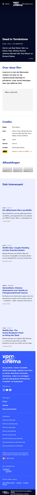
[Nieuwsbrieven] (27, 4)
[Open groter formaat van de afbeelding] (7, 169)
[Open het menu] (6, 4)
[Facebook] (10, 390)
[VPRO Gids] (7, 471)
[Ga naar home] (17, 4)
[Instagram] (3, 390)
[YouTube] (7, 390)
